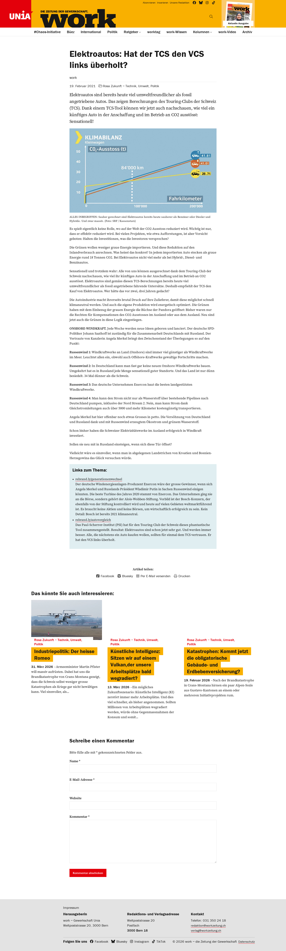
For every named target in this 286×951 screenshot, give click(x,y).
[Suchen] (211, 16)
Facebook (101, 941)
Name (74, 761)
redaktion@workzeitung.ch (209, 925)
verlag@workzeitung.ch (207, 930)
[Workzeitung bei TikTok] (214, 3)
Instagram (142, 941)
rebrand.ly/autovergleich (93, 519)
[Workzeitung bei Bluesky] (201, 3)
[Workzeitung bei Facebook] (194, 3)
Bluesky (121, 941)
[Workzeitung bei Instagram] (207, 3)
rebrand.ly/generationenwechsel (99, 479)
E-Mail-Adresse (82, 779)
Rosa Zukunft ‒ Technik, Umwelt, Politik (131, 86)
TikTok (161, 941)
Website (75, 798)
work (73, 77)
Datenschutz (246, 941)
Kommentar (79, 816)
